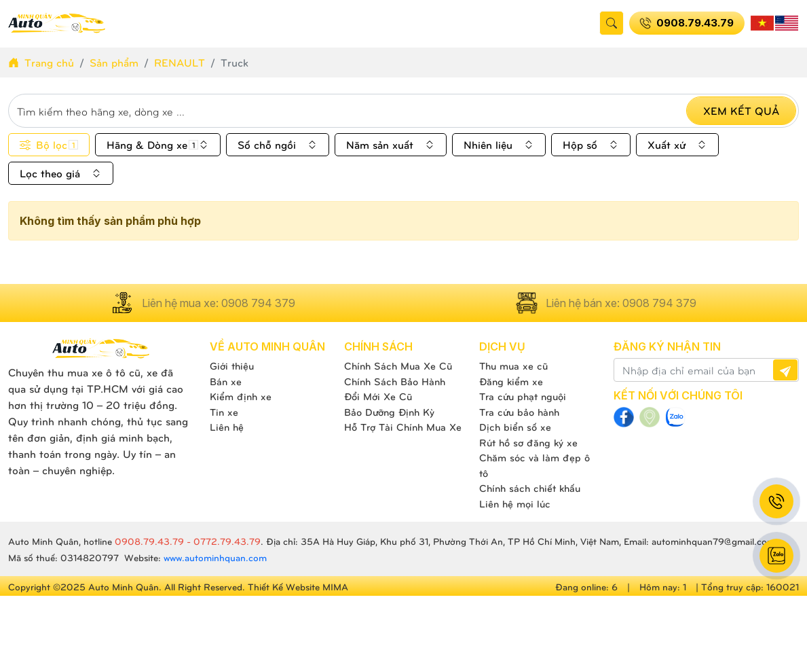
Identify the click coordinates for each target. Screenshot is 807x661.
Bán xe (226, 381)
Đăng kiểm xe (511, 381)
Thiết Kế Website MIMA (298, 586)
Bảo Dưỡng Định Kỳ (389, 412)
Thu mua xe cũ (513, 365)
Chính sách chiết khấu (529, 488)
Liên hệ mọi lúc (514, 503)
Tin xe (224, 412)
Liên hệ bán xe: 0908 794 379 (604, 303)
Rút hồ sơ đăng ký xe (528, 442)
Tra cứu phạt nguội (522, 396)
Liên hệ (227, 427)
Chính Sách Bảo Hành (394, 381)
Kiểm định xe (240, 396)
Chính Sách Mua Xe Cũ (398, 365)
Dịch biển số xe (515, 427)
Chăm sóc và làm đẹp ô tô (534, 465)
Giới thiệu (232, 365)
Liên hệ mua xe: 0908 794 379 (202, 303)
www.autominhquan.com (215, 557)
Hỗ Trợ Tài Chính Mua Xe (403, 427)
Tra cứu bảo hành (519, 412)
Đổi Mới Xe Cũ (378, 396)
